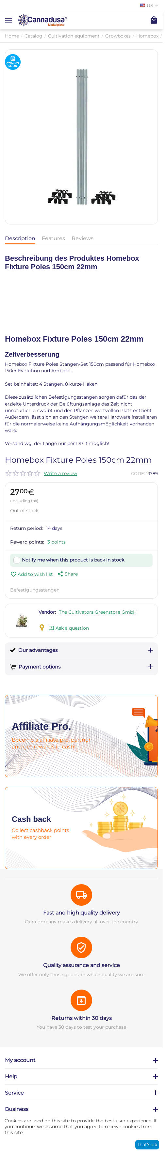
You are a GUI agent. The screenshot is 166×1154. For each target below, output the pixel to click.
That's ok (147, 1144)
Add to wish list (31, 574)
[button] (67, 574)
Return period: (26, 528)
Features (53, 238)
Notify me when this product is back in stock (73, 560)
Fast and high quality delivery (81, 913)
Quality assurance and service (81, 965)
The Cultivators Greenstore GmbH (98, 612)
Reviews (82, 238)
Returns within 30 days (81, 1018)
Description (20, 238)
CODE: (138, 473)
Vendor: (47, 612)
